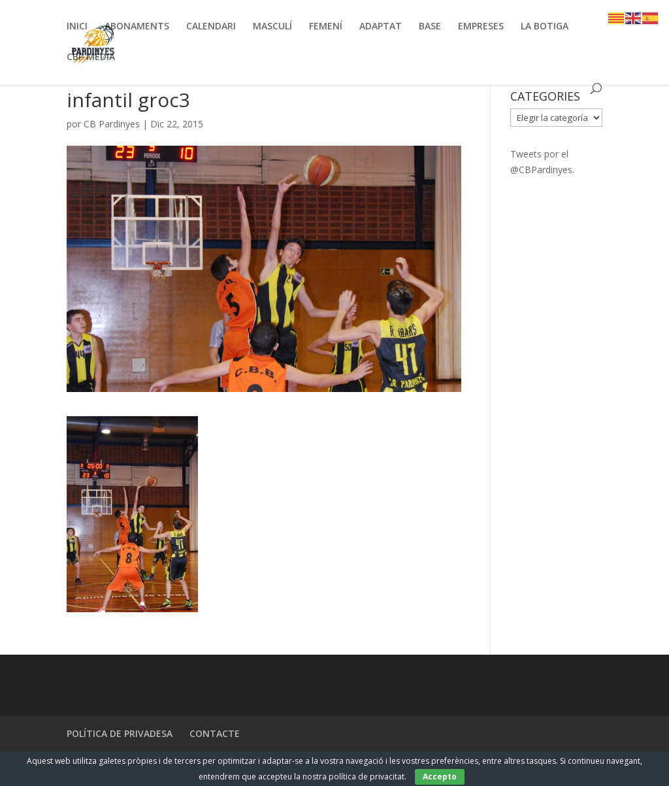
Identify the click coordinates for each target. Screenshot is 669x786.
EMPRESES (481, 27)
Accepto (440, 776)
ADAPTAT (380, 27)
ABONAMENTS (137, 27)
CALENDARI (211, 27)
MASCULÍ (272, 27)
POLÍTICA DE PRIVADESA (119, 733)
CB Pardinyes (112, 124)
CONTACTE (214, 733)
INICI (77, 27)
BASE (430, 27)
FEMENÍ (325, 27)
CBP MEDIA (91, 57)
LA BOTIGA (544, 27)
